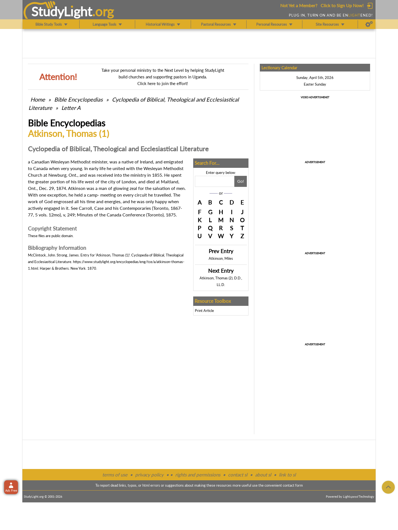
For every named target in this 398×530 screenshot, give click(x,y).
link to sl (287, 475)
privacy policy (149, 475)
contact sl (237, 475)
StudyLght (61, 11)
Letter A (71, 107)
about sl (263, 475)
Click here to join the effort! (162, 83)
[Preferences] (369, 24)
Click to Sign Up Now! (342, 5)
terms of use (114, 475)
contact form (293, 485)
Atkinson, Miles (221, 258)
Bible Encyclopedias (78, 99)
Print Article (204, 310)
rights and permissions (197, 475)
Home (37, 99)
